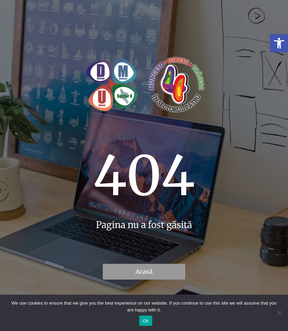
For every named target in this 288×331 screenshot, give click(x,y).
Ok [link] (145, 320)
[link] (279, 43)
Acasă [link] (144, 271)
